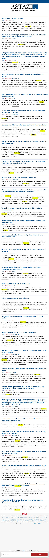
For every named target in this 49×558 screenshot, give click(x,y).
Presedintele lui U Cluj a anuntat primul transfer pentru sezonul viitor (23, 125)
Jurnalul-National (15, 114)
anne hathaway (40, 520)
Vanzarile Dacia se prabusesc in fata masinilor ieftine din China (21, 208)
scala (24, 519)
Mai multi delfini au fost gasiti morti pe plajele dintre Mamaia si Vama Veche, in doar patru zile (23, 452)
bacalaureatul (18, 519)
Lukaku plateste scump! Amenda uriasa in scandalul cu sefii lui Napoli (23, 466)
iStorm (23, 550)
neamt (34, 519)
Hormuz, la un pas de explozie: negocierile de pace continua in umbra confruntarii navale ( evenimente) (23, 485)
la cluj (15, 521)
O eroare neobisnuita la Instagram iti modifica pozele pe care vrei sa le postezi (23, 369)
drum (27, 521)
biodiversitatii (24, 515)
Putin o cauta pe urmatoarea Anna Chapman (15, 298)
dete (18, 521)
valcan (13, 523)
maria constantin (25, 520)
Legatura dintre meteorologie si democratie (15, 283)
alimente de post (25, 517)
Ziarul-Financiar (15, 193)
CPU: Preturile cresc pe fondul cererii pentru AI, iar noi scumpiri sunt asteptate (23, 250)
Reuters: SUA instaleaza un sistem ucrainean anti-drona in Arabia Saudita (22, 317)
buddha (37, 523)
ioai (38, 519)
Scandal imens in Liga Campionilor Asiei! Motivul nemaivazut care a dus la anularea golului (24, 142)
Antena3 (13, 224)
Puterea (13, 300)
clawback (45, 521)
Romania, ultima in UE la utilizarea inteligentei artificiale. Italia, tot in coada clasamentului (23, 236)
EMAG (24, 514)
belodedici (22, 521)
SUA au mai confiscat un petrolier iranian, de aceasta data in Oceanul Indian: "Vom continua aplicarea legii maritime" (23, 35)
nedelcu (4, 517)
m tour (8, 517)
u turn (31, 520)
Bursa (13, 20)
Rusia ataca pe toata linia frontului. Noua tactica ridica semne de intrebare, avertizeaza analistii (21, 420)
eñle (41, 519)
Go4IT (13, 253)
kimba (39, 515)
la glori (31, 521)
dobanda (18, 517)
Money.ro (13, 60)
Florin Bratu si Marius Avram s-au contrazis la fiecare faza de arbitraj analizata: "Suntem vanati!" (23, 432)
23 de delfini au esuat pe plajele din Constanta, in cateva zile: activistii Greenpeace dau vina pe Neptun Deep (23, 162)
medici (10, 523)
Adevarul (13, 271)
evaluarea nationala (15, 520)
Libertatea (14, 38)
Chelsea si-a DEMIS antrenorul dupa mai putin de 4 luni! (19, 332)
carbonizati (13, 517)
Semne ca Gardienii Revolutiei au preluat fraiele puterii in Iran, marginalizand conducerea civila (21, 268)
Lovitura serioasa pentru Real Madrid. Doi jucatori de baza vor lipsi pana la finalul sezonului (24, 95)
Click (13, 210)
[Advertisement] (24, 535)
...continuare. (41, 30)
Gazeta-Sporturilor (15, 78)
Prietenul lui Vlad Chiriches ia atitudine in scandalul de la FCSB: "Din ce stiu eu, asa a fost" (23, 351)
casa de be (10, 521)
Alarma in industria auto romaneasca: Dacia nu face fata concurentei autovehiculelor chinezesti (23, 111)
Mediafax (13, 98)
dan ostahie (36, 517)
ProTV (13, 455)
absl (32, 517)
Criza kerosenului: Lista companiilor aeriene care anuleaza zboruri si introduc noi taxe (23, 221)
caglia (20, 523)
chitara (13, 519)
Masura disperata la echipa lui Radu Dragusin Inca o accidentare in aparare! (22, 75)
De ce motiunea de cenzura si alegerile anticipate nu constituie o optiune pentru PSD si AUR (22, 501)
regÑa (34, 520)
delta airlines (30, 523)
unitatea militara (38, 521)
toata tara (12, 515)
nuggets (5, 519)
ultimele (3, 515)
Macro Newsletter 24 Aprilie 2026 (12, 18)
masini (24, 523)
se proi (9, 519)
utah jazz (28, 519)
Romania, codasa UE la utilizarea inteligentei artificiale (18, 177)
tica (17, 523)
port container (43, 517)
